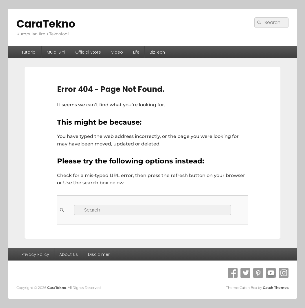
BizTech (157, 52)
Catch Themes (276, 287)
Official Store (88, 52)
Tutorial (28, 52)
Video (117, 52)
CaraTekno (45, 24)
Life (136, 52)
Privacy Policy (35, 254)
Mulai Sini (56, 52)
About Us (68, 254)
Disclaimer (99, 254)
